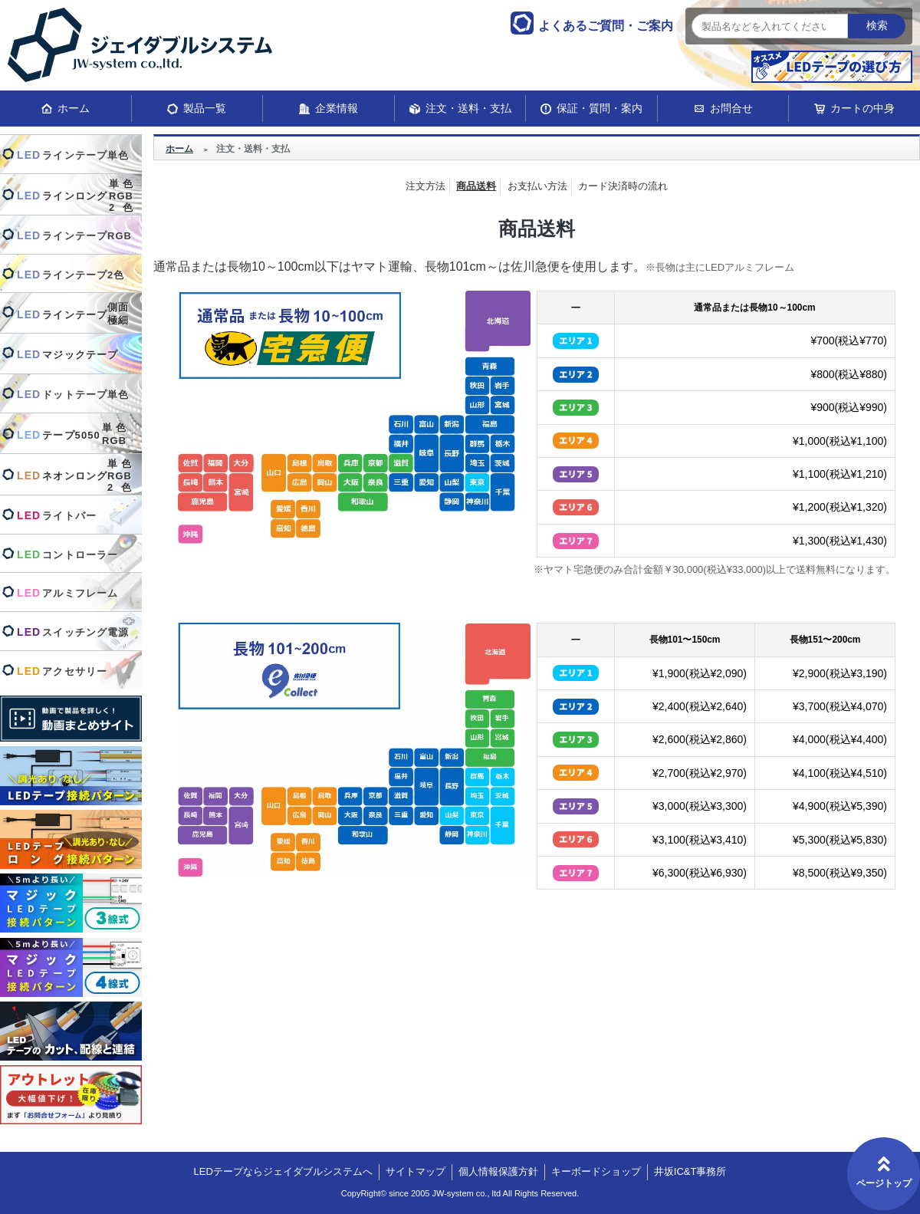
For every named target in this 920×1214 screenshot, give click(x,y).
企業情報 (336, 108)
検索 (877, 25)
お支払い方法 (537, 186)
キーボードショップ (596, 1171)
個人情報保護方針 (498, 1171)
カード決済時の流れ (623, 186)
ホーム (74, 108)
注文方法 (425, 186)
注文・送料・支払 (468, 108)
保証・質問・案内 (599, 108)
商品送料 (476, 186)
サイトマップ (415, 1171)
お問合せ (731, 108)
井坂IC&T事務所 (690, 1171)
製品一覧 (204, 108)
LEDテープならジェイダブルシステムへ (283, 1171)
